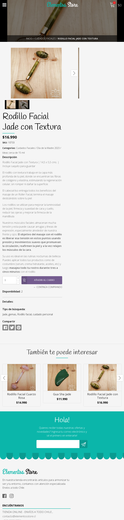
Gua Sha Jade (62, 366)
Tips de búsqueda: (86, 275)
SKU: (77, 89)
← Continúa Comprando (107, 253)
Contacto (7, 505)
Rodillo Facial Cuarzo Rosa (21, 368)
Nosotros (8, 488)
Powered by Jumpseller (92, 516)
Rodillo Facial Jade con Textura (102, 368)
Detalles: (80, 268)
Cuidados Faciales (45, 38)
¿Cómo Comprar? (12, 492)
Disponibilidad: (84, 257)
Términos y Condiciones (16, 496)
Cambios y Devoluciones (16, 501)
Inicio (29, 38)
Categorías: (81, 94)
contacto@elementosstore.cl (81, 455)
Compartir (81, 291)
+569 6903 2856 (73, 460)
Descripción (82, 104)
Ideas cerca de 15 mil (100, 99)
